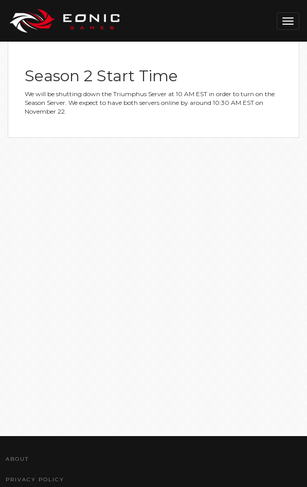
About (17, 459)
